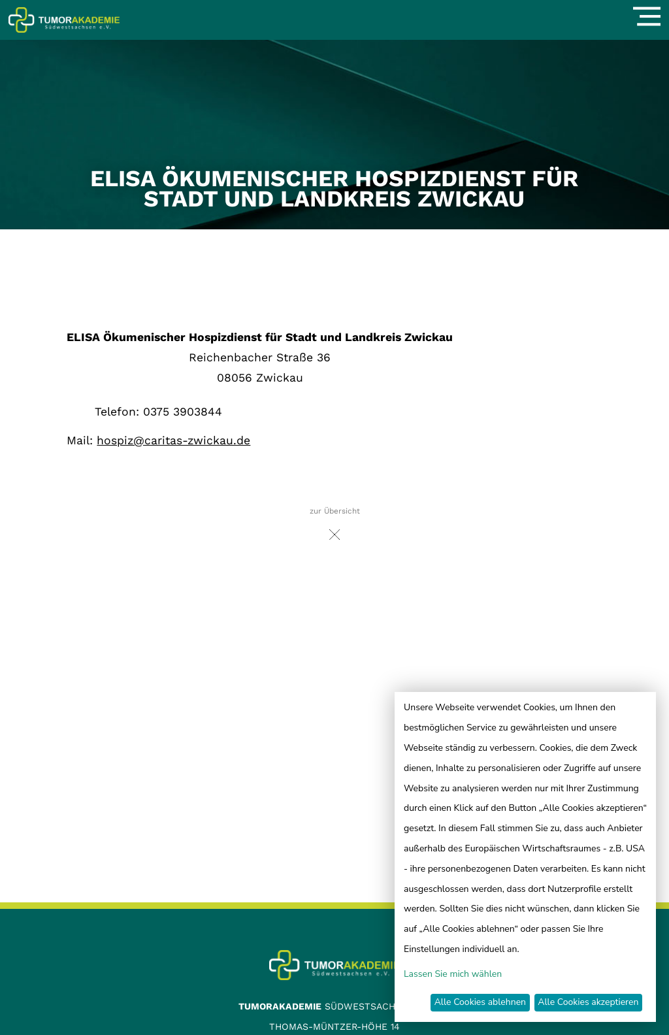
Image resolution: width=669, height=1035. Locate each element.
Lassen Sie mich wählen (453, 974)
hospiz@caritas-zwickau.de (173, 440)
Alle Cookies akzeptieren (588, 1002)
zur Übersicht (335, 527)
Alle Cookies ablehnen (480, 1002)
